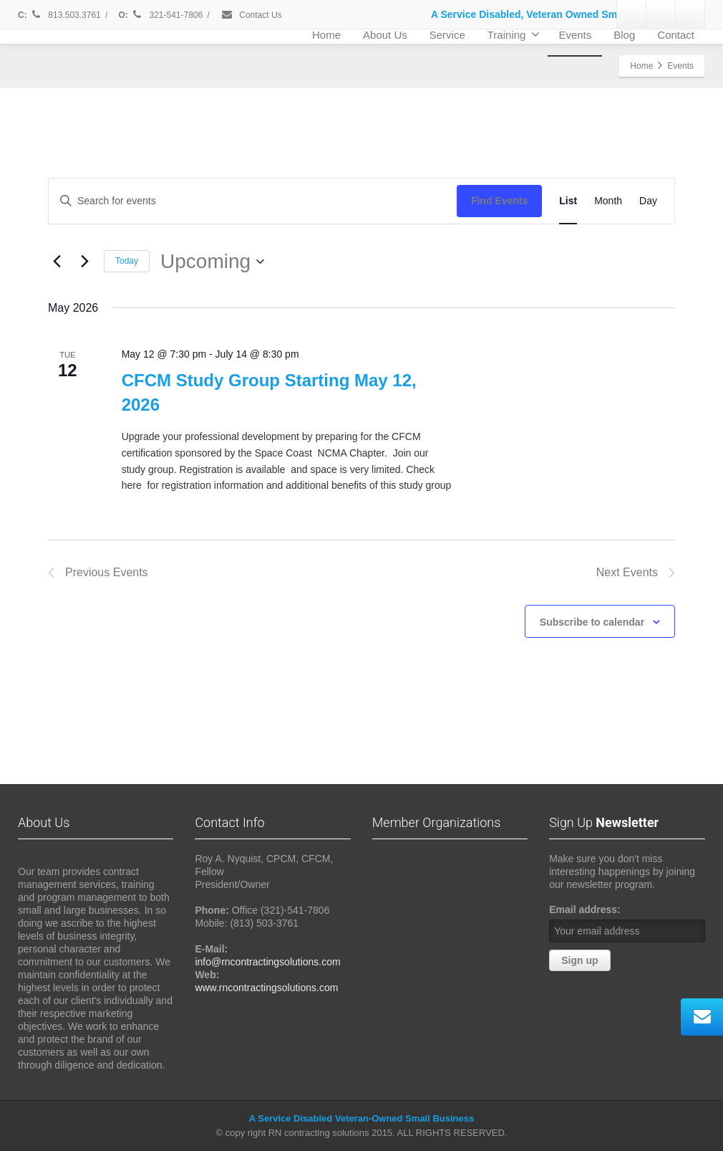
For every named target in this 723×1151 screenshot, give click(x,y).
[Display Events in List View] (568, 201)
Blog (624, 35)
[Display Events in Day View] (648, 201)
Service (447, 35)
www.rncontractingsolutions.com (266, 987)
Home (326, 35)
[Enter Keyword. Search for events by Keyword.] (253, 201)
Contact (675, 35)
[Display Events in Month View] (608, 201)
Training (513, 34)
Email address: (585, 909)
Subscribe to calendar (592, 622)
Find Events (499, 200)
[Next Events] (84, 261)
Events (574, 35)
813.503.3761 (65, 15)
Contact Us (251, 15)
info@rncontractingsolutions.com (267, 962)
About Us (385, 35)
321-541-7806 (167, 15)
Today (126, 261)
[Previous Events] (56, 261)
